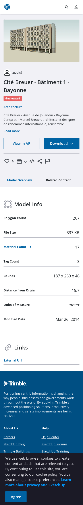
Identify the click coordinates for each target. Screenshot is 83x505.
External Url (13, 360)
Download (61, 143)
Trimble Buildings (17, 451)
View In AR (21, 143)
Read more (12, 131)
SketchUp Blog (14, 444)
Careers (9, 437)
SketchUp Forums (55, 444)
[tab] (19, 180)
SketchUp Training (55, 451)
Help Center (50, 437)
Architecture (13, 107)
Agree (16, 496)
